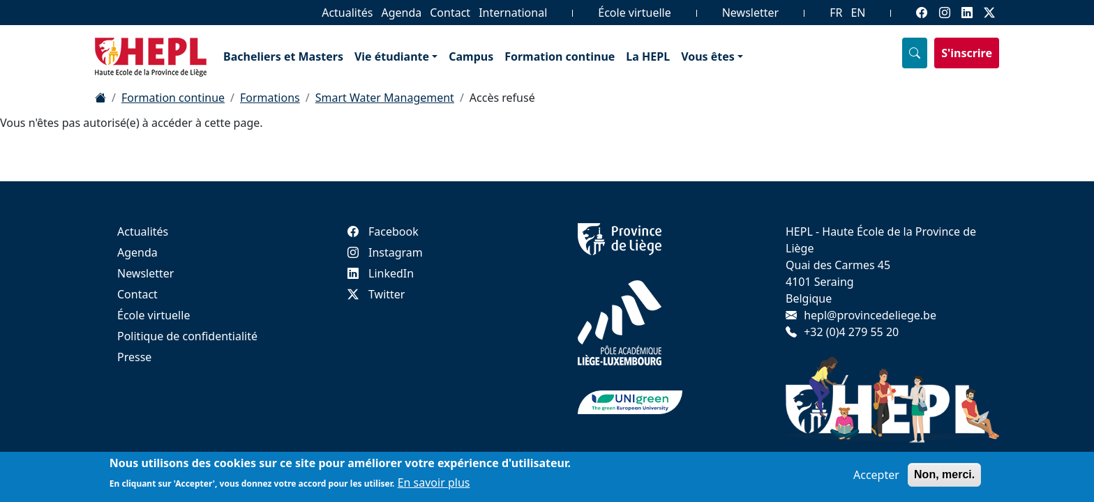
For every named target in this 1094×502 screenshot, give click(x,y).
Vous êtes (708, 56)
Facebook (383, 231)
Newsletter (750, 12)
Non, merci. (944, 475)
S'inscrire (966, 53)
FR (836, 12)
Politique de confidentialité (187, 336)
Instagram (385, 252)
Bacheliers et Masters (283, 56)
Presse (134, 357)
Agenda (401, 12)
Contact (450, 12)
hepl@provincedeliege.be (870, 315)
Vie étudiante (391, 56)
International (513, 12)
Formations (270, 97)
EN (858, 12)
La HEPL (648, 56)
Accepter (876, 475)
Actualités (347, 12)
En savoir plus (434, 484)
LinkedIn (380, 273)
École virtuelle (634, 12)
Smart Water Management (384, 97)
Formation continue (559, 56)
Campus (471, 56)
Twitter (376, 294)
